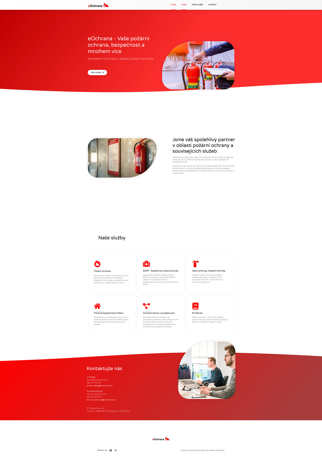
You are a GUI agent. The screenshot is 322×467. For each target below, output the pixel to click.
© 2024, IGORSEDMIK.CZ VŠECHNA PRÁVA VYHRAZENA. (203, 450)
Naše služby (197, 4)
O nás (184, 4)
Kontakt (213, 4)
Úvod (173, 4)
